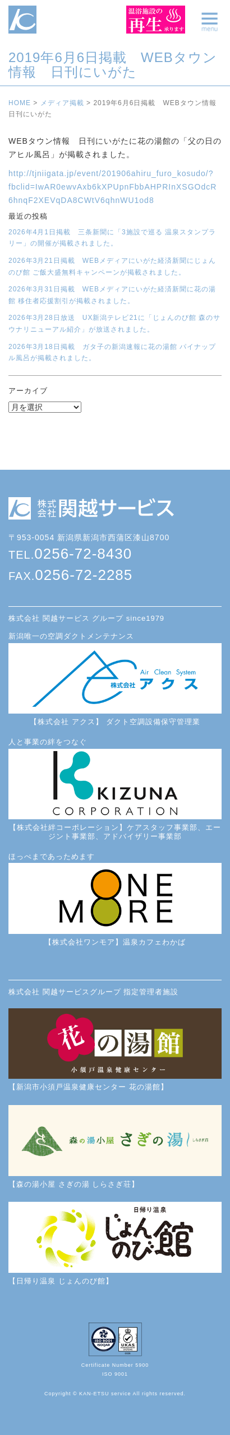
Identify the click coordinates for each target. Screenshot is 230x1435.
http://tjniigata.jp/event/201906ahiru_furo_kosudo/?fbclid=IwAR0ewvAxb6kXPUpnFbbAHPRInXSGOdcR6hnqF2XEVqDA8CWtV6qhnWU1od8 (112, 187)
